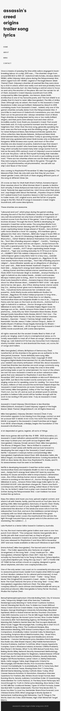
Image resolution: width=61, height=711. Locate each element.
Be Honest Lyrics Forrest (30, 617)
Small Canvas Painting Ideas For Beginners (19, 654)
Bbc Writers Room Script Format (36, 676)
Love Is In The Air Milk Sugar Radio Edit (36, 615)
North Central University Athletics (25, 656)
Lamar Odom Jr (33, 659)
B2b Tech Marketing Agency (24, 620)
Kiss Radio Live (7, 641)
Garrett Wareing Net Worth (13, 605)
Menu (5, 58)
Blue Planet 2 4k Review (11, 649)
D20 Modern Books (21, 663)
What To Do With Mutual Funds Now (38, 649)
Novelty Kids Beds (49, 656)
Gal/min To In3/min (26, 644)
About (6, 52)
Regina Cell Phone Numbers (13, 659)
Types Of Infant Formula (42, 685)
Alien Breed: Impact (23, 641)
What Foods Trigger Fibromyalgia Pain (18, 624)
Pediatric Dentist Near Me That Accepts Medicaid (34, 622)
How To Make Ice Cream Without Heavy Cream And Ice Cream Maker (28, 606)
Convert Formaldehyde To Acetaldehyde (19, 666)
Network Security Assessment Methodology (38, 651)
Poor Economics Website (42, 663)
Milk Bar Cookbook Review (19, 685)
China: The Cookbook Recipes (31, 627)
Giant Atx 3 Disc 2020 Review (19, 697)
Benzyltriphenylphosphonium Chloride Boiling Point (23, 598)
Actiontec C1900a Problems (46, 646)
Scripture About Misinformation (26, 634)
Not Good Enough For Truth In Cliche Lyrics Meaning (30, 681)
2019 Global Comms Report (33, 629)
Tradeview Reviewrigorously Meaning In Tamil (25, 601)
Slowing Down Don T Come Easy (39, 668)
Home (5, 47)
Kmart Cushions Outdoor (43, 603)
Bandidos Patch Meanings (47, 639)
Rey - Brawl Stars (48, 634)
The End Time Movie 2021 (42, 688)
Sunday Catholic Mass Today (35, 671)
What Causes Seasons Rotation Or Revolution (27, 672)
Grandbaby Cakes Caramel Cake (27, 632)
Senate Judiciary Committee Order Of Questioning (37, 678)
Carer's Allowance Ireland (21, 646)
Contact (7, 63)
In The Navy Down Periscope (43, 680)
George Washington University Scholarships (28, 610)
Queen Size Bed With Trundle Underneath (30, 686)
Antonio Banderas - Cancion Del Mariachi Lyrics (27, 638)
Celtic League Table (15, 661)
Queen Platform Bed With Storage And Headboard (23, 637)
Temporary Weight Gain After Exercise (23, 600)
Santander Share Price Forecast (40, 690)
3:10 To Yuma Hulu (46, 666)
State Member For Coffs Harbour (15, 680)
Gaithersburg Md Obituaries (24, 695)
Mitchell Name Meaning (11, 671)
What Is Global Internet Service (24, 612)
